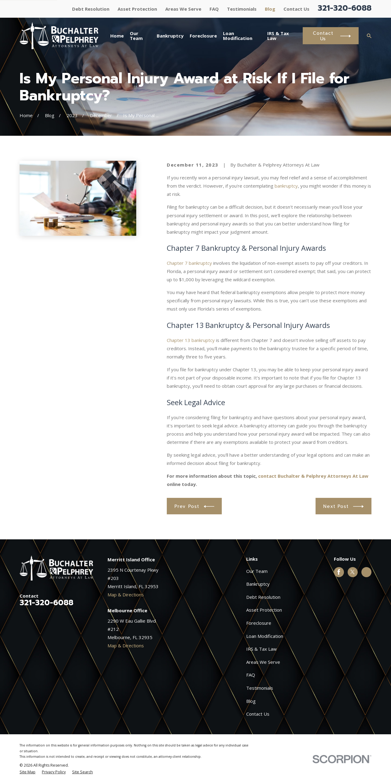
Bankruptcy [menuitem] (170, 36)
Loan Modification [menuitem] (237, 35)
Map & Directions (126, 595)
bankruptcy (286, 186)
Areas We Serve (183, 9)
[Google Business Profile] (366, 572)
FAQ (214, 9)
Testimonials (242, 9)
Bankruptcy (258, 584)
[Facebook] (339, 572)
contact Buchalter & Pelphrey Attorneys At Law (313, 476)
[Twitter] (352, 572)
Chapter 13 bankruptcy (191, 340)
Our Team (257, 571)
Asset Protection (137, 9)
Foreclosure (258, 623)
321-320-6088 (344, 8)
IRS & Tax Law (261, 649)
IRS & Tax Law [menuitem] (278, 35)
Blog (270, 9)
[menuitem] (27, 772)
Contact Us (296, 9)
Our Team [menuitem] (136, 35)
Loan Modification (264, 636)
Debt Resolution (90, 9)
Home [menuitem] (117, 36)
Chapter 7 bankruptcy (189, 263)
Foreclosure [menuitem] (203, 36)
